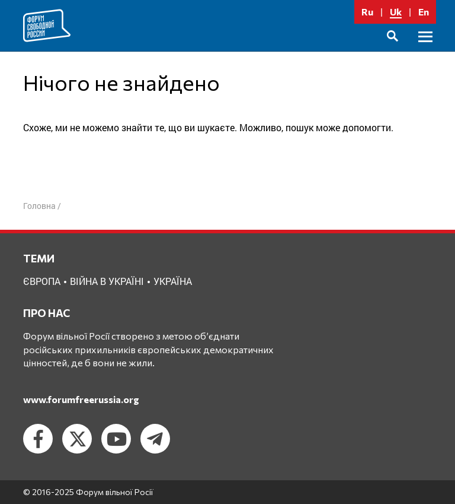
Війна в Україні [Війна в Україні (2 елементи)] (107, 281)
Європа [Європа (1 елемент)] (41, 281)
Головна (39, 205)
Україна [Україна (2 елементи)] (172, 281)
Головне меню (425, 50)
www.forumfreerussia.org (81, 399)
